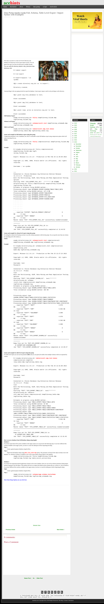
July (77, 154)
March (77, 163)
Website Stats (36, 525)
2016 (75, 135)
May (77, 158)
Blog (96, 129)
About (21, 7)
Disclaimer (13, 7)
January (78, 167)
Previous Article (10, 529)
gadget (91, 132)
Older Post (40, 578)
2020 (75, 129)
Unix (101, 127)
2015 (75, 138)
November (78, 146)
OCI (97, 134)
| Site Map (60, 600)
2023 (75, 123)
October (78, 148)
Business (92, 134)
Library (28, 7)
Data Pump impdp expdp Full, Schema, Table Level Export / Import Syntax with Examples (33, 14)
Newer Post (27, 578)
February (78, 165)
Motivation (53, 7)
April (77, 160)
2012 (75, 169)
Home (5, 7)
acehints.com (35, 600)
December (78, 144)
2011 (75, 171)
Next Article (60, 529)
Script (92, 125)
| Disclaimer (71, 600)
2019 (75, 131)
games (98, 132)
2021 (75, 127)
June (77, 156)
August (77, 152)
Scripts (45, 7)
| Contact (65, 600)
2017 (75, 133)
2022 (75, 125)
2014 (75, 140)
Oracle (93, 123)
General (92, 127)
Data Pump (36, 7)
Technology (93, 131)
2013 (75, 142)
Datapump (97, 136)
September (79, 150)
